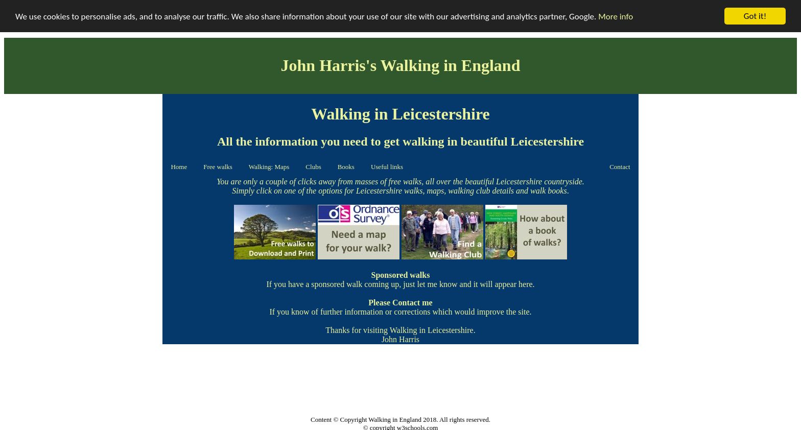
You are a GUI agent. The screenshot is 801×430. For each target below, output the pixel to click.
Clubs (313, 167)
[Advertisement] (83, 161)
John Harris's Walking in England (401, 65)
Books (346, 167)
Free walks (217, 167)
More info (615, 16)
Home (179, 167)
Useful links (387, 167)
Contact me (412, 302)
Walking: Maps (269, 167)
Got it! (755, 16)
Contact (619, 167)
